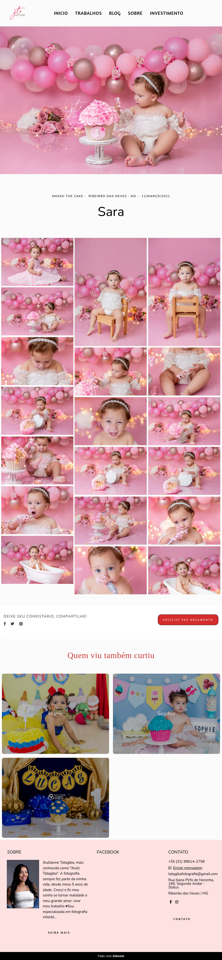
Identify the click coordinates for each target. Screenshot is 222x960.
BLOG (115, 13)
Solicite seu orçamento (188, 619)
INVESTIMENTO (166, 13)
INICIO (61, 13)
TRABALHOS (88, 13)
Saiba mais (59, 932)
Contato (181, 919)
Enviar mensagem (187, 868)
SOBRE (135, 13)
